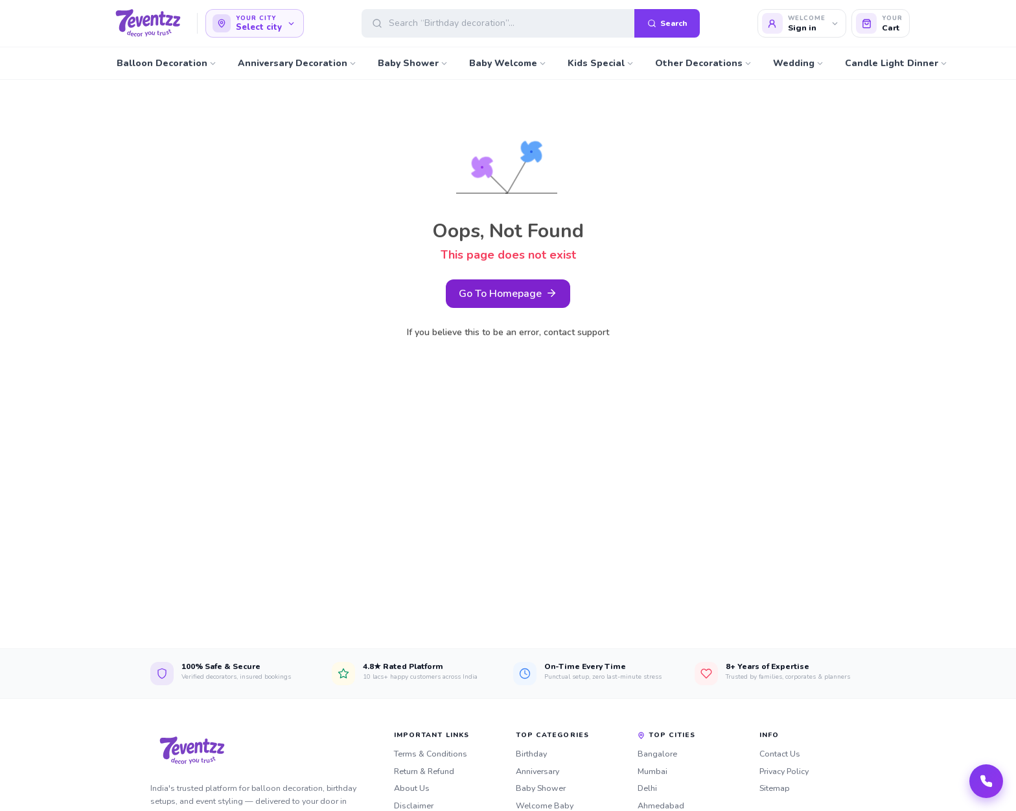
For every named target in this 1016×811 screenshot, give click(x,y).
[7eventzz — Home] (147, 23)
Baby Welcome (508, 63)
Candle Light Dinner (896, 63)
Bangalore (657, 753)
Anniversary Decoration (297, 63)
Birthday (531, 753)
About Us (412, 787)
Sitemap (774, 787)
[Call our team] (986, 781)
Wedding (798, 63)
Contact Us (779, 753)
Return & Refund (424, 771)
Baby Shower (413, 63)
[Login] (802, 23)
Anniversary (537, 771)
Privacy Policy (784, 771)
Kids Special (601, 63)
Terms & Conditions (430, 753)
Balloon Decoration (167, 63)
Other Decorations (703, 63)
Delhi (647, 787)
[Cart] (880, 23)
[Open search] (531, 23)
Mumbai (652, 771)
